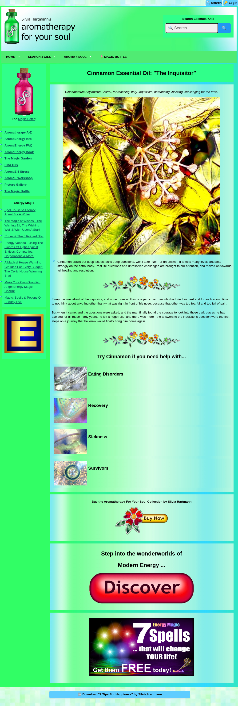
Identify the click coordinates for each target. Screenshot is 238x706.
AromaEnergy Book (19, 152)
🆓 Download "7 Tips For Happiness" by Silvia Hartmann (120, 694)
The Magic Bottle (17, 191)
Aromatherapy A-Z (18, 132)
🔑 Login (230, 2)
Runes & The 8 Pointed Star (24, 236)
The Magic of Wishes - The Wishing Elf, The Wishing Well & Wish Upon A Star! (23, 225)
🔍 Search (214, 2)
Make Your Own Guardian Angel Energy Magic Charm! (22, 286)
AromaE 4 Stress (17, 171)
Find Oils (11, 165)
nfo (29, 139)
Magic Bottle (26, 119)
